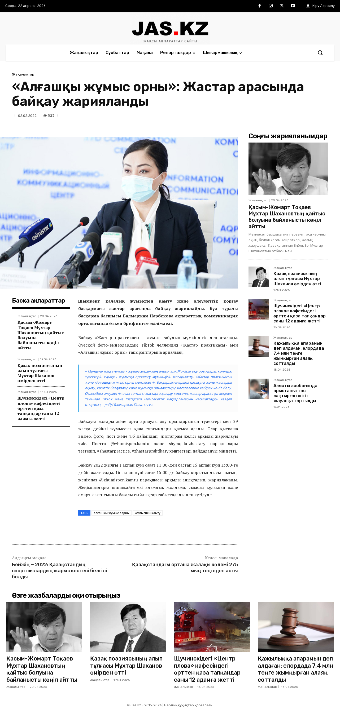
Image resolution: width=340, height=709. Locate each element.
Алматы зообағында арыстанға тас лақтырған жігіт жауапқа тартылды (295, 393)
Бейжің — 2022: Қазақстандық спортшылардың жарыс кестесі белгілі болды (59, 571)
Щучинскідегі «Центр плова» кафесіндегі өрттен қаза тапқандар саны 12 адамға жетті (41, 408)
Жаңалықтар (23, 74)
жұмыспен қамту (147, 513)
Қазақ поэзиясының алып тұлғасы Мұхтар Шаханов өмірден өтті (40, 373)
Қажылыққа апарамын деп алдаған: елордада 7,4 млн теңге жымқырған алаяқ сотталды (298, 353)
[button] (320, 52)
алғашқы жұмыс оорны (111, 513)
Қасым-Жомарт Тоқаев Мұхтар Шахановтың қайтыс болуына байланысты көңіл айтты (41, 335)
